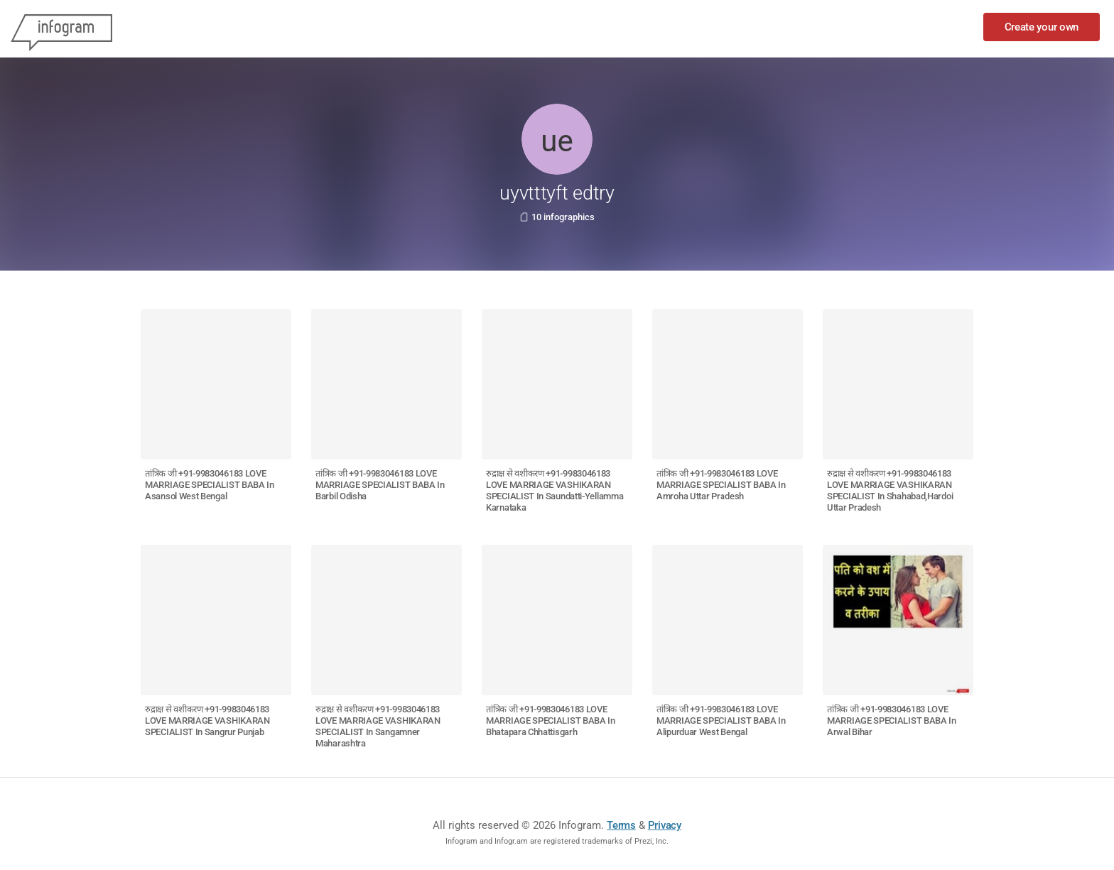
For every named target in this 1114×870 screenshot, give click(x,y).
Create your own (1042, 27)
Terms (621, 825)
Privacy (664, 825)
